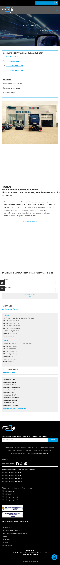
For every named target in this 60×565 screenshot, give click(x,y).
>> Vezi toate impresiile (30, 554)
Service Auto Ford (9, 392)
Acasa (42, 30)
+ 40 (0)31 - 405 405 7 (14, 479)
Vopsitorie (5, 536)
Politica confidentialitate (18, 454)
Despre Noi (47, 451)
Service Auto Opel (9, 380)
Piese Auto (11, 451)
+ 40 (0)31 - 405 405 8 (14, 482)
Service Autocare (52, 30)
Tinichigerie (5, 539)
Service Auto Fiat (8, 403)
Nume (6, 280)
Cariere (51, 448)
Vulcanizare (5, 542)
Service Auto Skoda (9, 385)
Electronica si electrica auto (11, 530)
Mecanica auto (6, 527)
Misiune (34, 451)
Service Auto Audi (9, 390)
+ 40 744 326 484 (12, 57)
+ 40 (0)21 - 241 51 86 (14, 476)
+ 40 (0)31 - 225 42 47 (14, 66)
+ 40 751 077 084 (12, 61)
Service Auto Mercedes (11, 397)
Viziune (28, 451)
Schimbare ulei (7, 545)
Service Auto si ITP (27, 448)
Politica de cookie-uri (35, 454)
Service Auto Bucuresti (12, 448)
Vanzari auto (20, 451)
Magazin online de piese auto (14, 409)
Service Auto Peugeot (10, 405)
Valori (40, 451)
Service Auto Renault (10, 400)
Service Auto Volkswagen (11, 387)
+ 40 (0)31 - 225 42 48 (14, 70)
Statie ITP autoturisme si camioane (13, 533)
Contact (46, 454)
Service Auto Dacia (9, 382)
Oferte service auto (41, 448)
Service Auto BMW (9, 395)
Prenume (7, 287)
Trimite (53, 440)
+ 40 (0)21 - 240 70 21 (14, 473)
